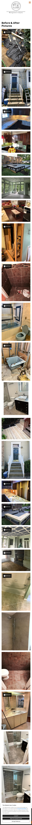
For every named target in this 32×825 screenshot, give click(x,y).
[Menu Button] (29, 2)
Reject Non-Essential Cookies (16, 818)
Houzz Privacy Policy (21, 808)
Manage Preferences (16, 821)
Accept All (16, 815)
